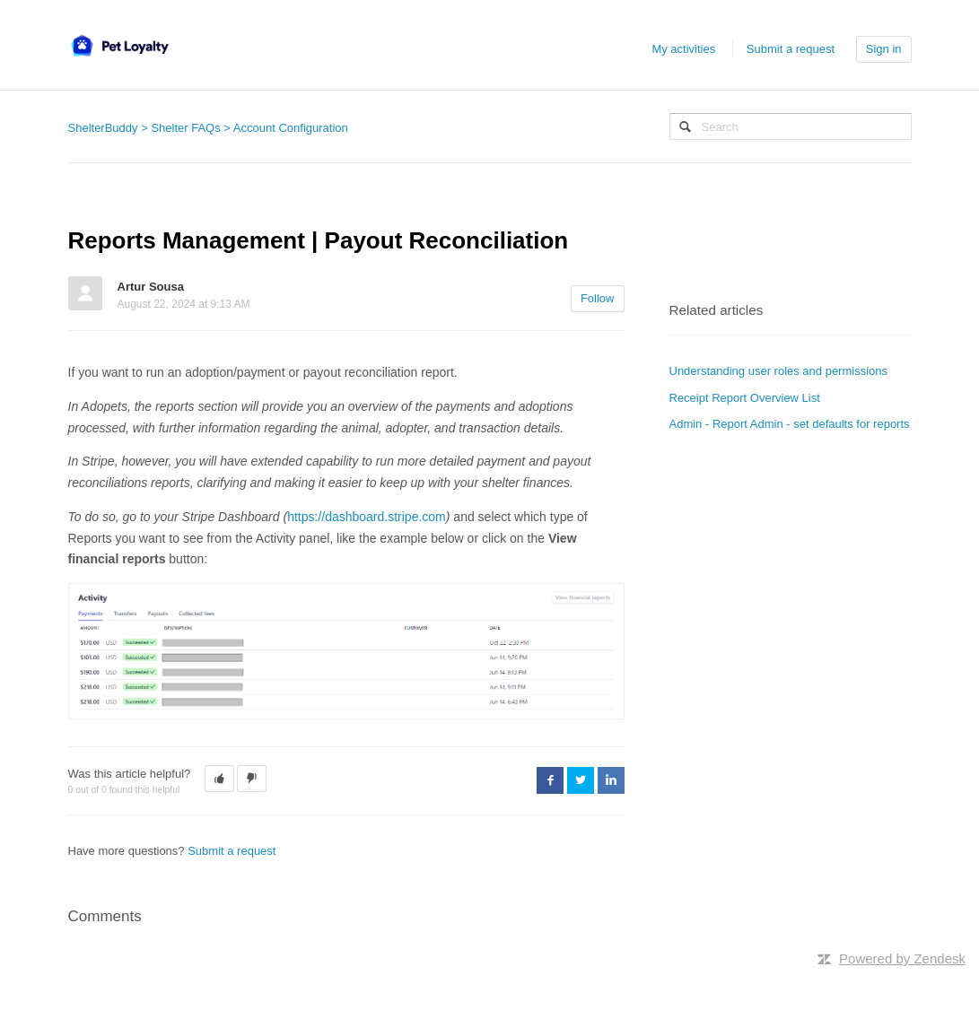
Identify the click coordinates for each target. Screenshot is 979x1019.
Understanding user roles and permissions (778, 371)
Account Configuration (290, 128)
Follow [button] (598, 298)
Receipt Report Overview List (744, 398)
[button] (219, 778)
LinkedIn (611, 780)
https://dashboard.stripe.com (366, 517)
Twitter (580, 780)
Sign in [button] (884, 49)
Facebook (550, 780)
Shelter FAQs (185, 128)
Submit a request (791, 49)
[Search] (790, 126)
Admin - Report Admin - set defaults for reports (789, 424)
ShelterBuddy (103, 128)
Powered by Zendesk (902, 958)
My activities (683, 49)
